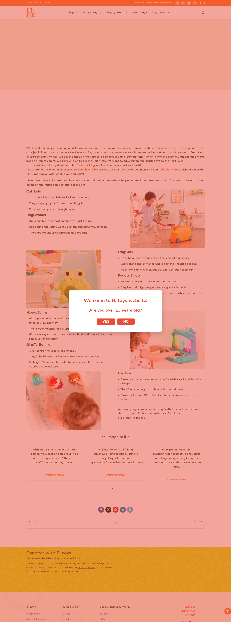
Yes (106, 321)
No (126, 321)
